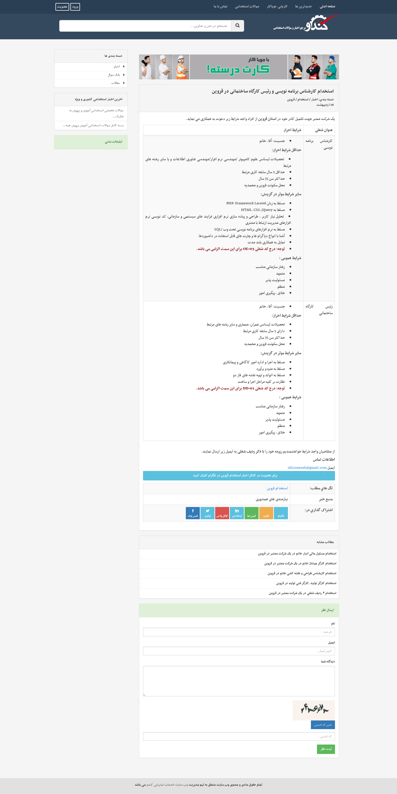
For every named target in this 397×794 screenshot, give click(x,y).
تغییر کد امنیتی (323, 724)
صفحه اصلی (325, 6)
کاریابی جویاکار (277, 6)
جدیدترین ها (303, 6)
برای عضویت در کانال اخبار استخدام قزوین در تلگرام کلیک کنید (262, 475)
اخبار (314, 99)
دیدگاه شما (328, 661)
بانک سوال (116, 75)
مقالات (118, 83)
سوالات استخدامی (247, 6)
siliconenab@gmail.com (307, 467)
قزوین (291, 99)
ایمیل (331, 642)
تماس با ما (220, 6)
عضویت (62, 7)
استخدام (302, 99)
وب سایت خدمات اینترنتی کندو (167, 785)
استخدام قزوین (277, 488)
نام (333, 623)
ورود (75, 7)
